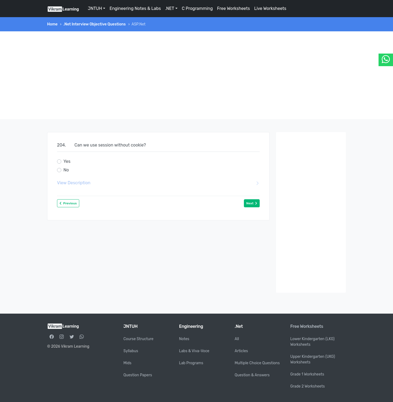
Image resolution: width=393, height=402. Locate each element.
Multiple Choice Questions (257, 363)
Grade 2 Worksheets (307, 386)
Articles (241, 351)
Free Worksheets (233, 8)
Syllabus (130, 351)
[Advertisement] (196, 75)
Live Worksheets (270, 8)
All (237, 339)
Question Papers (137, 375)
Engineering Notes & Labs (135, 8)
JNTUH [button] (95, 8)
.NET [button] (169, 8)
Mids (127, 363)
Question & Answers (252, 375)
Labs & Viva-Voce (194, 351)
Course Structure (138, 339)
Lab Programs (191, 363)
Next (251, 203)
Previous (68, 203)
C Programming (197, 8)
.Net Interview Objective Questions (94, 24)
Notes (184, 339)
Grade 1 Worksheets (307, 374)
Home (52, 24)
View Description (158, 183)
